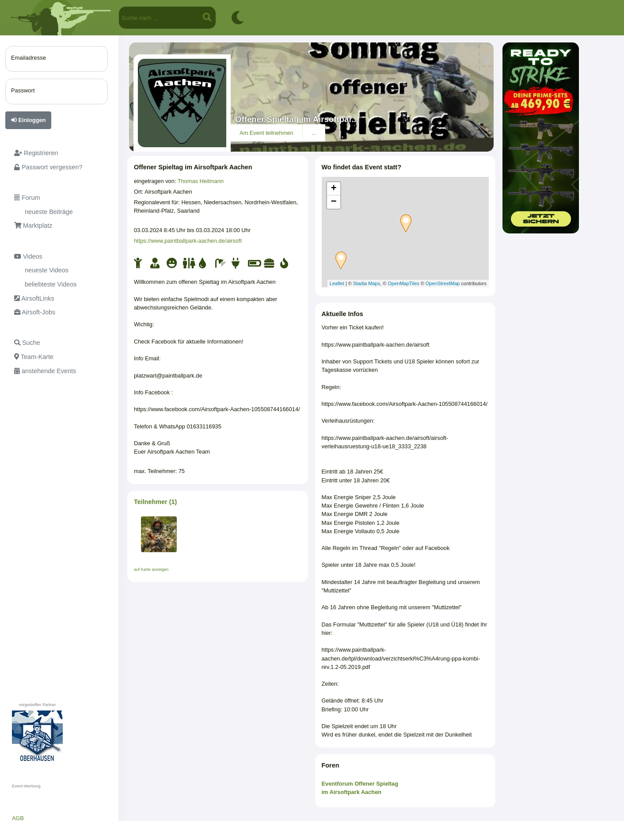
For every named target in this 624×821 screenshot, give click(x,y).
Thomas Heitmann (201, 181)
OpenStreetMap (443, 283)
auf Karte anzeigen (151, 569)
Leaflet (337, 283)
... (314, 133)
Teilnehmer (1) (155, 501)
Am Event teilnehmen (266, 133)
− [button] (333, 202)
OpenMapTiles (403, 283)
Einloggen (28, 120)
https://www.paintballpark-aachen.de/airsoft (188, 240)
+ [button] (333, 188)
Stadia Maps (366, 283)
